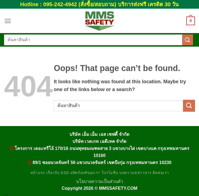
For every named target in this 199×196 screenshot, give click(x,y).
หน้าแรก (37, 173)
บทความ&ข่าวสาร (135, 173)
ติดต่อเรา (160, 173)
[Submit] (187, 39)
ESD (65, 173)
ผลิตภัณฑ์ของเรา (85, 173)
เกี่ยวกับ (52, 173)
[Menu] (7, 21)
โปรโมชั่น (109, 173)
